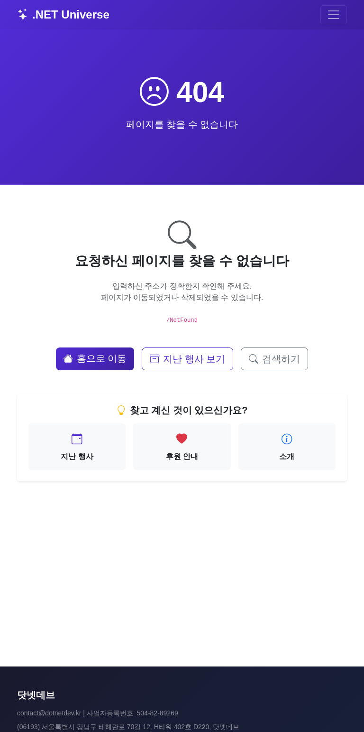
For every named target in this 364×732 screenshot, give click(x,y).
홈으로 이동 (95, 358)
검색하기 (274, 359)
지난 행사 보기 (187, 359)
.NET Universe (63, 14)
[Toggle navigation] (333, 14)
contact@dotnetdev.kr (49, 713)
